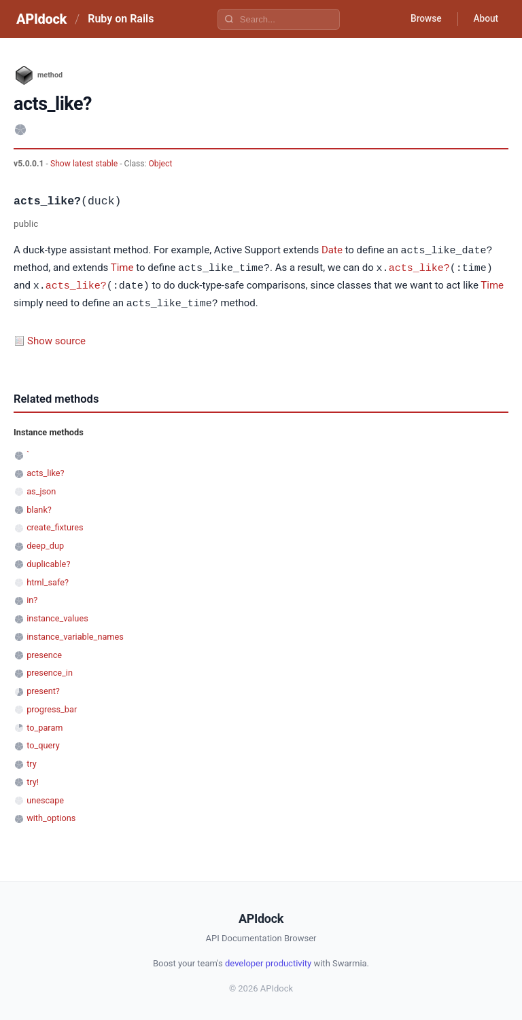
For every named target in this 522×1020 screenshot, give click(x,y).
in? (32, 597)
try (32, 761)
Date (332, 250)
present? (43, 688)
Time (122, 267)
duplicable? (48, 561)
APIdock (41, 19)
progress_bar (52, 707)
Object (161, 163)
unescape (45, 798)
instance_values (57, 616)
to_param (45, 725)
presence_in (50, 670)
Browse (423, 19)
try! (33, 779)
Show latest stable (85, 163)
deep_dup (45, 543)
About (485, 19)
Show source (56, 338)
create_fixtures (55, 525)
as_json (41, 489)
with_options (51, 815)
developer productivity (268, 960)
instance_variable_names (75, 634)
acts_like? (419, 267)
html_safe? (48, 580)
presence (44, 652)
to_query (43, 742)
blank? (39, 507)
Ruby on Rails (121, 18)
